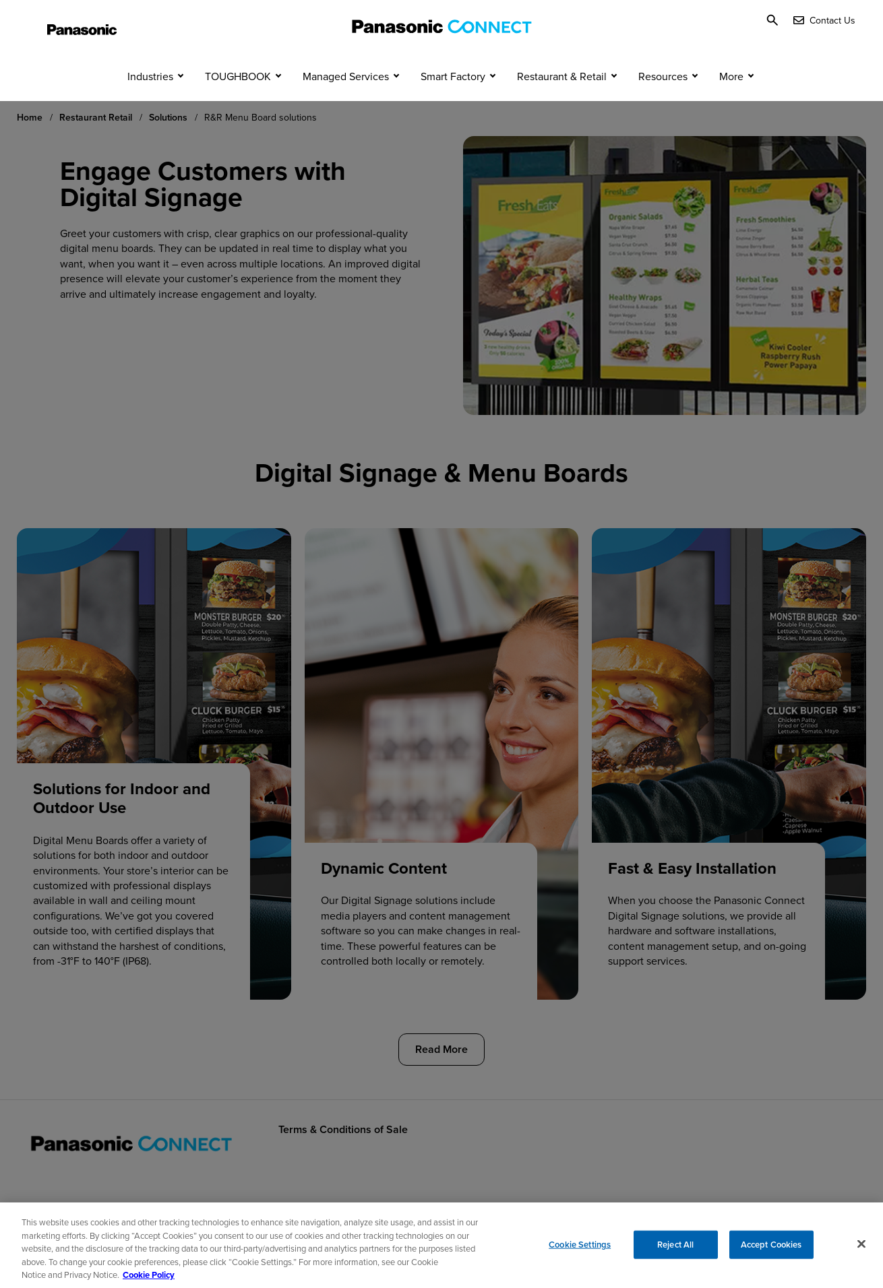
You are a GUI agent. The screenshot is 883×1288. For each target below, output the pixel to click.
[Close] (861, 1249)
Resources (663, 99)
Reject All (675, 1249)
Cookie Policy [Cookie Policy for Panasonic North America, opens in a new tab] (149, 1280)
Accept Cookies (771, 1249)
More (731, 99)
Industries (150, 99)
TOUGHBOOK (238, 99)
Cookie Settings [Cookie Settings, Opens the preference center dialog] (580, 1249)
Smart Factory (453, 99)
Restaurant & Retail (562, 99)
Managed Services (346, 99)
